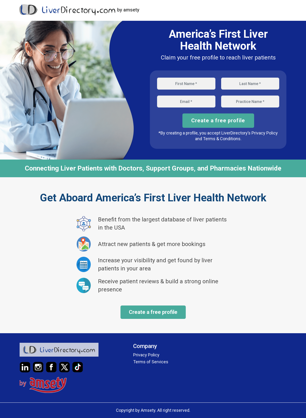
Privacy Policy (146, 354)
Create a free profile (218, 120)
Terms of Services (150, 361)
